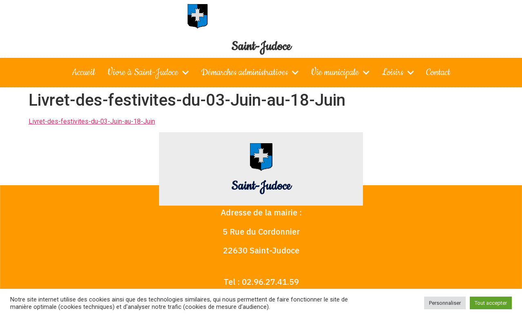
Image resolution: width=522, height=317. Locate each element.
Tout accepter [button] (491, 303)
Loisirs (398, 72)
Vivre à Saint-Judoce (148, 72)
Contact (438, 72)
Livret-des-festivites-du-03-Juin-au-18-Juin (92, 121)
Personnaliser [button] (445, 303)
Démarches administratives (250, 72)
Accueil (83, 72)
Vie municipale (340, 72)
